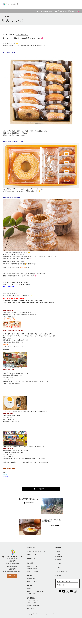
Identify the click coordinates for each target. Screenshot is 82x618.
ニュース (62, 3)
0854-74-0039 (10, 455)
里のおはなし (47, 11)
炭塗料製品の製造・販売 (33, 605)
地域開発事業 (31, 598)
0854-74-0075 (10, 377)
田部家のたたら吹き (32, 566)
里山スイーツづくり (32, 581)
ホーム (40, 11)
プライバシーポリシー (61, 571)
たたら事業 (30, 563)
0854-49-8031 (10, 418)
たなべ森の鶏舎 (31, 578)
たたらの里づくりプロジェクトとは (36, 551)
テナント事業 (30, 608)
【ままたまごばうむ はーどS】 (11, 198)
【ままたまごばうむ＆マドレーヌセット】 (15, 142)
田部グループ (58, 559)
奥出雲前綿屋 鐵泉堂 (32, 568)
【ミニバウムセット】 (9, 52)
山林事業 (29, 585)
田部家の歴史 (58, 557)
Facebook (5, 476)
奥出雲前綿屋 (60, 585)
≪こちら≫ (23, 267)
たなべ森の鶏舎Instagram (10, 319)
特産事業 (29, 576)
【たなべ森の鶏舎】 (8, 311)
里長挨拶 (57, 551)
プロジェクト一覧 (31, 554)
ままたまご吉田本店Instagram (11, 383)
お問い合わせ (12, 576)
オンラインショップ (70, 3)
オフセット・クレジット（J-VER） (36, 591)
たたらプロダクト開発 (32, 571)
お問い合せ (58, 575)
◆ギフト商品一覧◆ (8, 286)
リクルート (55, 3)
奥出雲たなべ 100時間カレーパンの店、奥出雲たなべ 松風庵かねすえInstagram (26, 462)
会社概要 (57, 554)
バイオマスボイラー (32, 594)
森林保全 (29, 588)
